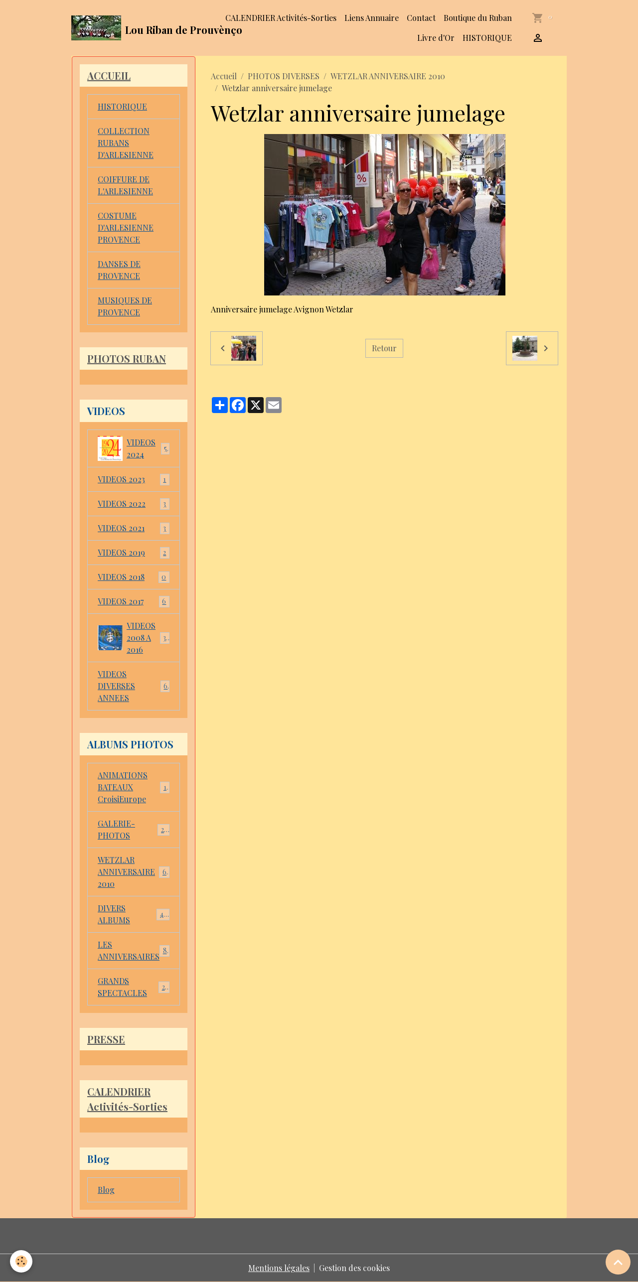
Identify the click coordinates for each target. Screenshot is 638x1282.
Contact (421, 17)
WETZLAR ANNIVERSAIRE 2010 (387, 76)
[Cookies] (21, 1261)
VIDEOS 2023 (133, 479)
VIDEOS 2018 (133, 577)
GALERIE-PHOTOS (133, 829)
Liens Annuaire (371, 17)
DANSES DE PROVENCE (119, 270)
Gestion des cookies (354, 1268)
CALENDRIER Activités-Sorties (280, 17)
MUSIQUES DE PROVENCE (125, 306)
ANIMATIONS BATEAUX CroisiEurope (133, 787)
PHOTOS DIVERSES (283, 76)
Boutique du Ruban (478, 17)
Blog (106, 1189)
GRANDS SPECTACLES (133, 987)
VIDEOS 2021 (133, 528)
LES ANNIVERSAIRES (134, 950)
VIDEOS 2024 (133, 448)
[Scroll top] (618, 1262)
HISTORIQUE (487, 37)
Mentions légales (279, 1268)
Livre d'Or (436, 37)
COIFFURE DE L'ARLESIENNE (125, 185)
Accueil (224, 76)
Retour (384, 348)
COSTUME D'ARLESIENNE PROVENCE (126, 227)
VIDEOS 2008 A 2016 (134, 637)
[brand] (137, 27)
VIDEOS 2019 (133, 553)
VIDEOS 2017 (133, 601)
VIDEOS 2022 (133, 504)
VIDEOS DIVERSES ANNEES (133, 686)
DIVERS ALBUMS (133, 914)
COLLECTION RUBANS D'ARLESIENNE (126, 143)
